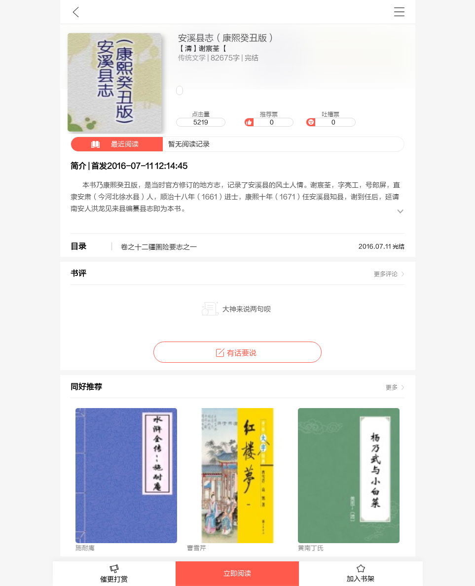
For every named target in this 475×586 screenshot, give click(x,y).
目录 (78, 246)
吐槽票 (330, 119)
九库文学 (76, 12)
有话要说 (237, 353)
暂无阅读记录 (140, 144)
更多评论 (386, 274)
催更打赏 (114, 574)
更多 (392, 387)
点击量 (200, 119)
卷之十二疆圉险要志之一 (159, 247)
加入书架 (360, 573)
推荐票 (268, 119)
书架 (399, 12)
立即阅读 (237, 574)
